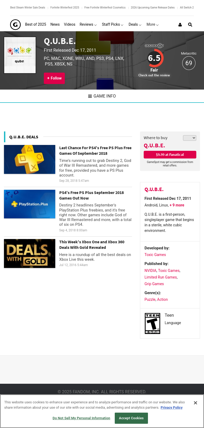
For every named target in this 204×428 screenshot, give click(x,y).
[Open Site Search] (190, 24)
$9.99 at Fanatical (170, 154)
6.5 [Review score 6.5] (154, 58)
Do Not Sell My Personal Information (81, 418)
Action (162, 299)
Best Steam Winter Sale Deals (27, 7)
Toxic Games (155, 255)
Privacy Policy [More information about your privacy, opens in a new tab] (171, 407)
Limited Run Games (160, 277)
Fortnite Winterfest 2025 (64, 7)
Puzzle (149, 299)
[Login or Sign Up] (180, 24)
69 (188, 63)
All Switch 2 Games (191, 7)
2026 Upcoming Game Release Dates (153, 7)
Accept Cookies (131, 418)
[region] (102, 411)
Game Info (102, 96)
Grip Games (154, 284)
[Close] (195, 403)
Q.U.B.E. (60, 41)
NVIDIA (150, 270)
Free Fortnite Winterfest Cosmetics (105, 7)
